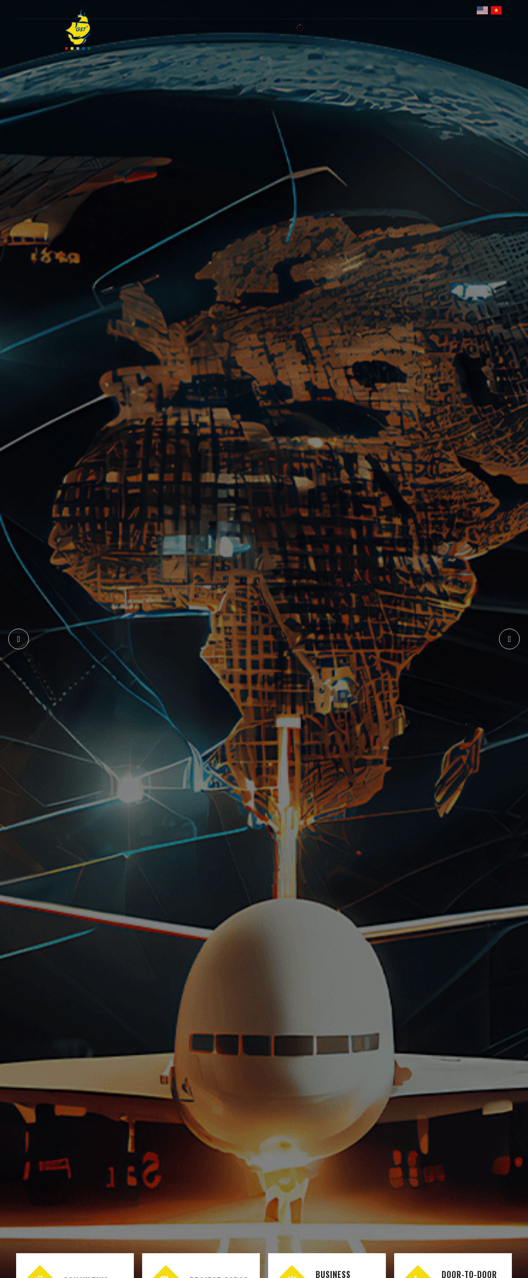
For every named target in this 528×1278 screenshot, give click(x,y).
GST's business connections (411, 665)
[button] (509, 639)
